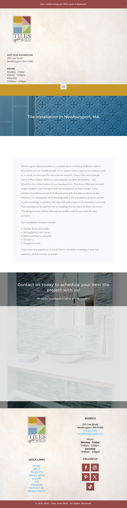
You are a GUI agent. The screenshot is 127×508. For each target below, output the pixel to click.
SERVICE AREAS (37, 475)
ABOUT (36, 469)
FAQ (37, 481)
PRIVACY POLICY (36, 491)
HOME (36, 465)
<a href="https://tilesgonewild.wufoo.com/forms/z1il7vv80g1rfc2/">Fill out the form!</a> (64, 352)
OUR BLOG (37, 484)
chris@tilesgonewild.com (90, 433)
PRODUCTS (37, 472)
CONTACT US (37, 487)
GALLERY (36, 478)
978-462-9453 (90, 430)
